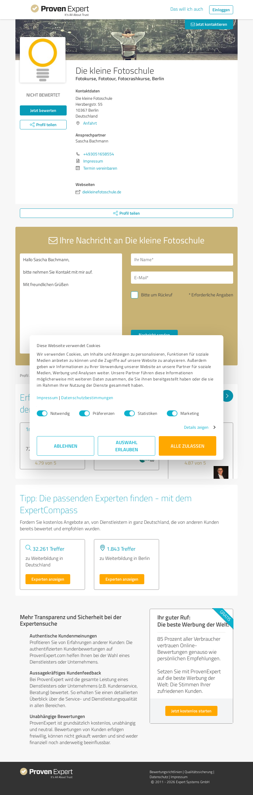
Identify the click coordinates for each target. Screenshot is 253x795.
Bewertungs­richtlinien (166, 771)
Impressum (47, 397)
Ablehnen (65, 445)
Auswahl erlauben (126, 446)
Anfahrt (90, 123)
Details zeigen (196, 427)
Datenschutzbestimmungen (87, 397)
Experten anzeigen (47, 579)
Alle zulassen (187, 445)
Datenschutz (159, 776)
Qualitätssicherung (198, 771)
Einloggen (221, 9)
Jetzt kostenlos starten (191, 711)
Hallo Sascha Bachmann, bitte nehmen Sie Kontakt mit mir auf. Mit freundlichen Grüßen (71, 303)
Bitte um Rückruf (156, 295)
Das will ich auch (186, 9)
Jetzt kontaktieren (209, 24)
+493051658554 (98, 154)
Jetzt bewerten (43, 110)
